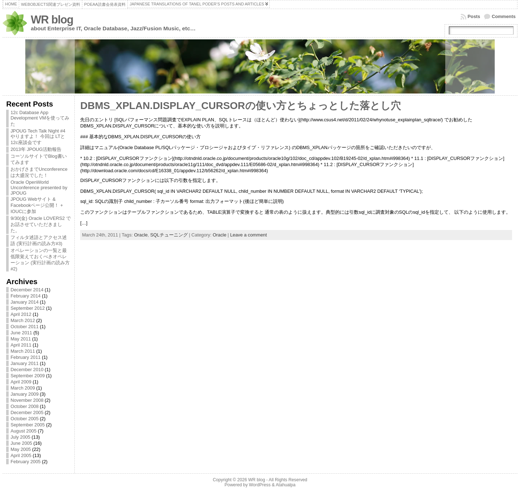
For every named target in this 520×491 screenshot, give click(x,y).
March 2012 (22, 320)
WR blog (52, 19)
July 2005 (20, 437)
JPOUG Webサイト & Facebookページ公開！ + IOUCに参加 (36, 205)
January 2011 (24, 363)
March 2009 (22, 388)
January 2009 (24, 394)
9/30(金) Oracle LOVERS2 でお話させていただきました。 (40, 224)
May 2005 (20, 449)
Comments (504, 16)
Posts (474, 16)
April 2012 (20, 314)
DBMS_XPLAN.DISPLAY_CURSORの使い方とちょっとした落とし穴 (240, 105)
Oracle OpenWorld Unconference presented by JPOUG (38, 187)
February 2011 (25, 357)
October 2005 (24, 418)
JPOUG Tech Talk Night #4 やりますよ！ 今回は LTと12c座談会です (37, 136)
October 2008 (24, 406)
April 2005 (20, 455)
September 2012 (27, 308)
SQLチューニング (169, 235)
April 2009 (20, 381)
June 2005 (21, 443)
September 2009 (27, 375)
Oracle (141, 235)
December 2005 (26, 412)
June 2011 (21, 332)
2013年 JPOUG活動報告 (35, 149)
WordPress (259, 484)
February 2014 (25, 296)
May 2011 (20, 339)
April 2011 (20, 345)
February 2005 (25, 461)
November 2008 (26, 400)
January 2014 (24, 302)
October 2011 (24, 326)
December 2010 (26, 369)
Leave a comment (248, 235)
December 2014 (26, 289)
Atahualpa (285, 484)
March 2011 (22, 351)
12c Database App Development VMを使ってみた (39, 118)
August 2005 (23, 431)
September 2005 (27, 424)
